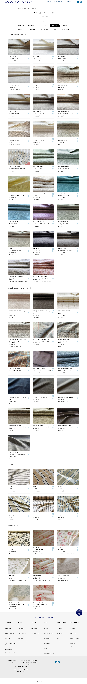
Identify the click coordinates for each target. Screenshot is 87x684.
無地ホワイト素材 (47, 638)
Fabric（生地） (72, 631)
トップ (12, 9)
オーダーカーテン (8, 626)
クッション (59, 631)
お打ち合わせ (7, 638)
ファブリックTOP (47, 626)
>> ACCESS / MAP (21, 671)
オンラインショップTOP (74, 626)
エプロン (58, 636)
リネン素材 (46, 628)
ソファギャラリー (21, 631)
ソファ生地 (54, 25)
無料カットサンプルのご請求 (10, 652)
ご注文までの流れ (8, 636)
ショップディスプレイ (35, 633)
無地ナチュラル (21, 29)
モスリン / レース (66, 29)
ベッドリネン (59, 628)
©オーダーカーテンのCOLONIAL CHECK (43, 681)
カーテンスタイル (8, 628)
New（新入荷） (72, 628)
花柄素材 (45, 648)
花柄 (55, 29)
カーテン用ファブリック (9, 633)
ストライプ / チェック (43, 29)
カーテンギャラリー (9, 631)
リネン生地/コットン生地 (21, 8)
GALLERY (36, 5)
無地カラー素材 (47, 643)
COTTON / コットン (32, 25)
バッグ (58, 638)
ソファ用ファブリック (22, 633)
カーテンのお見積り (9, 649)
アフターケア (20, 638)
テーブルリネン (60, 633)
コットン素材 (46, 631)
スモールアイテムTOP (61, 626)
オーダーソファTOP (21, 626)
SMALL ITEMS (64, 5)
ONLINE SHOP (79, 5)
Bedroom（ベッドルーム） (75, 638)
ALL (43, 21)
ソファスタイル (21, 628)
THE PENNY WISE (47, 1)
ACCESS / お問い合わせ (59, 1)
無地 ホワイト (66, 25)
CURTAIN (7, 5)
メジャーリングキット (9, 647)
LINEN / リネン (21, 25)
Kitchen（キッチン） (73, 636)
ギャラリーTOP (34, 626)
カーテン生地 (43, 25)
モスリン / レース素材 (48, 650)
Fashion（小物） (73, 643)
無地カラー (32, 29)
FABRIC (50, 5)
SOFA (21, 5)
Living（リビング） (73, 633)
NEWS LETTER (70, 1)
